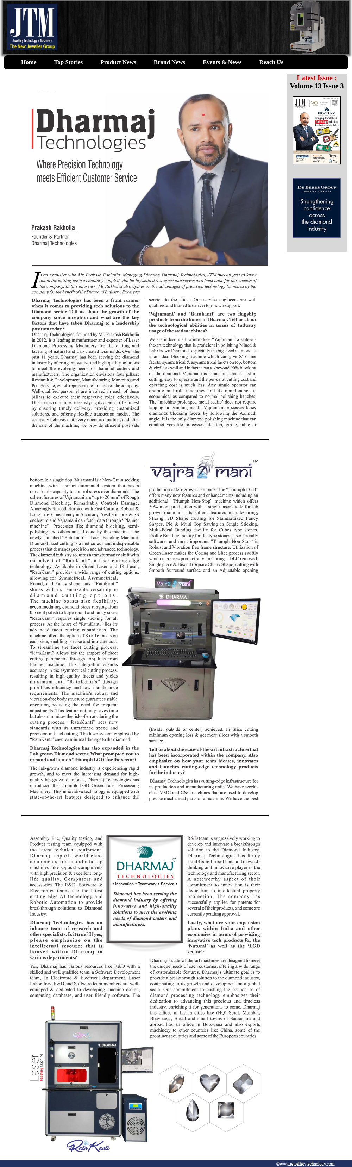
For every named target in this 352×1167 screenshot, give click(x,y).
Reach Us (271, 62)
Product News (118, 62)
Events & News (222, 62)
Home (28, 62)
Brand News (169, 62)
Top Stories (68, 62)
